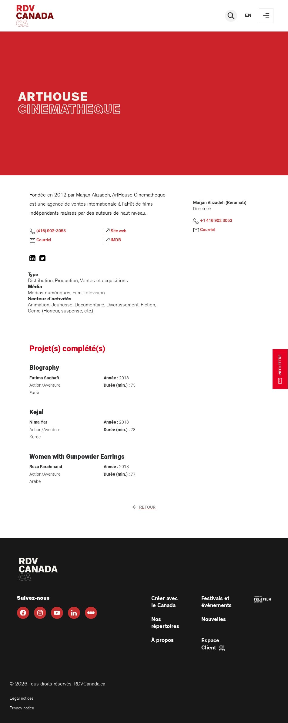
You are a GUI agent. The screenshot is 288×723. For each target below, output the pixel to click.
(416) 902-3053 (47, 231)
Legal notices (21, 698)
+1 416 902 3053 (212, 221)
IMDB (112, 240)
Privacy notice (22, 708)
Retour (144, 507)
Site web (115, 231)
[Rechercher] (231, 16)
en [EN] (248, 15)
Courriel (40, 240)
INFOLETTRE (280, 369)
